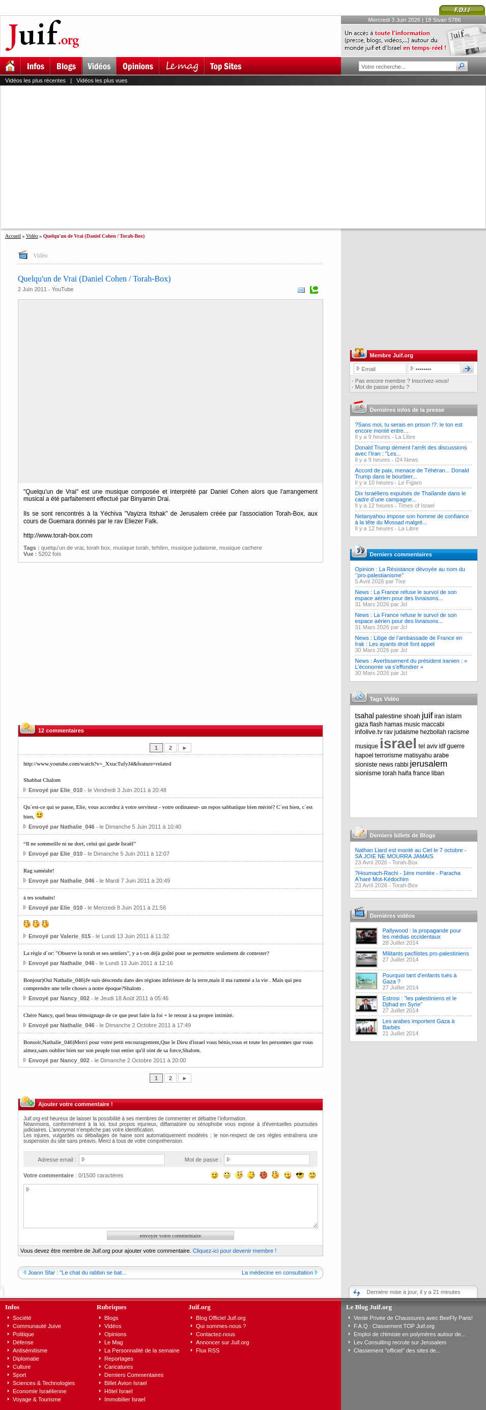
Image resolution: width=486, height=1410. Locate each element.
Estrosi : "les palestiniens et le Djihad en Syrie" (420, 1001)
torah (389, 773)
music (412, 724)
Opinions (115, 1334)
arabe (441, 755)
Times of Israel (416, 505)
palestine (389, 716)
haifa (404, 773)
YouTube (62, 289)
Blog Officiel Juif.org (221, 1318)
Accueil (13, 236)
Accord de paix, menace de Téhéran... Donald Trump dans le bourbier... (412, 473)
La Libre (405, 437)
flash (376, 724)
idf (442, 746)
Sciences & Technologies (44, 1383)
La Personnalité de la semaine (142, 1350)
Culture (22, 1367)
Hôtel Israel (118, 1391)
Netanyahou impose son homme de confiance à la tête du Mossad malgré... (412, 519)
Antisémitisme (30, 1350)
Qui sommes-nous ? (221, 1326)
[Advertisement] (179, 157)
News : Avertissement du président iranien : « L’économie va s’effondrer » (411, 664)
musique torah (131, 548)
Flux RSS (207, 1350)
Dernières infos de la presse (407, 410)
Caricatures (118, 1367)
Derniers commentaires (401, 554)
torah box (98, 548)
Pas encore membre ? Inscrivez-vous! (402, 381)
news (386, 764)
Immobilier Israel (125, 1399)
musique (366, 746)
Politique (23, 1334)
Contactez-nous (215, 1334)
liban (438, 773)
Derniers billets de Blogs (403, 835)
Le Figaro (410, 483)
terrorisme (389, 755)
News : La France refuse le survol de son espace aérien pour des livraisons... (406, 595)
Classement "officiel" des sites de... (397, 1350)
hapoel (364, 755)
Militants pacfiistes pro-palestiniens (426, 953)
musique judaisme (193, 548)
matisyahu (418, 755)
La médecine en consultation (277, 1273)
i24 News (406, 460)
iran (440, 716)
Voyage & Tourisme (37, 1399)
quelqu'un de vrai (62, 548)
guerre (456, 746)
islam (454, 716)
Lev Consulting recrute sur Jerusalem (400, 1342)
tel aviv (427, 746)
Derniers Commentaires (133, 1375)
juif (427, 715)
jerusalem (428, 764)
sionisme (368, 773)
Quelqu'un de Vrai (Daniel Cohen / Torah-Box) (94, 278)
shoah (412, 716)
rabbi (402, 764)
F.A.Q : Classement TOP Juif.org (394, 1326)
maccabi (433, 724)
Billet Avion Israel (125, 1383)
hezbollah (433, 732)
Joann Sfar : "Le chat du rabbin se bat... (77, 1273)
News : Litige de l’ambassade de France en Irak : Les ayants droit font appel (409, 641)
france (421, 773)
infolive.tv (369, 732)
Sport (19, 1375)
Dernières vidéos (392, 916)
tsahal (364, 716)
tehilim (160, 548)
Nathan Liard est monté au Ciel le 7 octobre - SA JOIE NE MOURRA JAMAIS (411, 853)
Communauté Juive (37, 1326)
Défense (23, 1342)
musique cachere (240, 548)
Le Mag (113, 1342)
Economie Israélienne (40, 1391)
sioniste (366, 764)
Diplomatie (26, 1359)
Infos (12, 1307)
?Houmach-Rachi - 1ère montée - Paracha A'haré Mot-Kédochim (408, 876)
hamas (393, 724)
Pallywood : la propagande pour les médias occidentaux (422, 933)
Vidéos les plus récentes (35, 80)
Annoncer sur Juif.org (222, 1342)
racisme (458, 732)
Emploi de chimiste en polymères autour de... (410, 1334)
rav (388, 732)
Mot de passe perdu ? (382, 387)
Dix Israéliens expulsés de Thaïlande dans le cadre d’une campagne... (410, 496)
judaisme (406, 732)
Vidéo (32, 236)
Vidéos (112, 1326)
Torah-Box (404, 862)
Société (22, 1318)
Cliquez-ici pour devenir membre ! (234, 1251)
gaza (361, 724)
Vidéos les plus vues (101, 80)
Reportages (118, 1359)
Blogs (111, 1318)
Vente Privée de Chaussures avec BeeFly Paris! (413, 1318)
